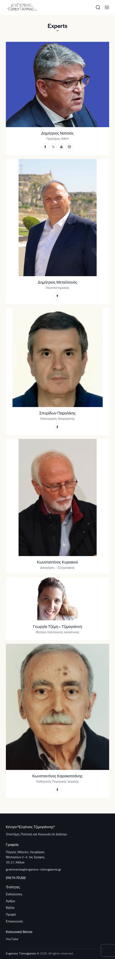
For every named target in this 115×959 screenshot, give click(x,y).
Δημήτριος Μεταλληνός (57, 282)
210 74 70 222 (16, 877)
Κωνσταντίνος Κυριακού (57, 562)
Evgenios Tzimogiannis (21, 953)
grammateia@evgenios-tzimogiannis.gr (33, 869)
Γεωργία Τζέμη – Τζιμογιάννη (57, 626)
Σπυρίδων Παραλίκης (57, 413)
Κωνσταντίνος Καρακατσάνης (57, 776)
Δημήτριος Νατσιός (57, 133)
